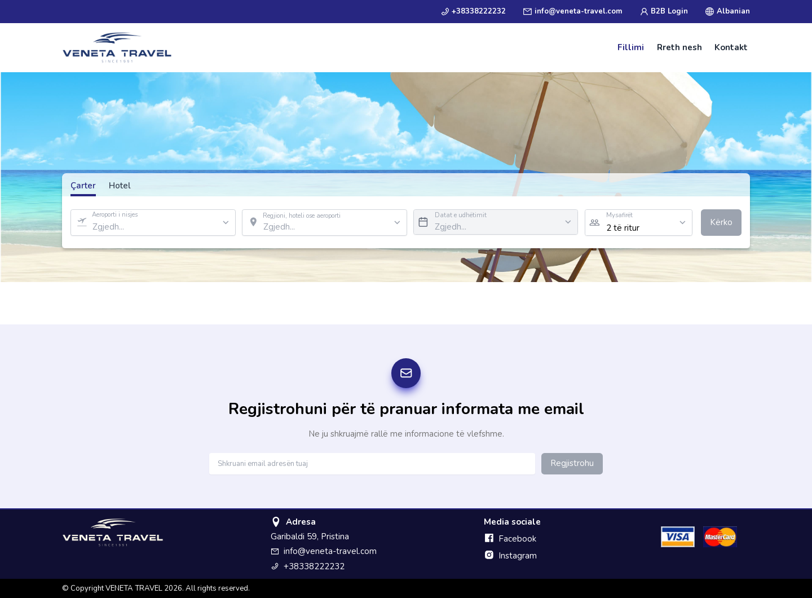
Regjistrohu (572, 463)
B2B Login (664, 11)
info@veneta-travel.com (573, 11)
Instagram (510, 555)
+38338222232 (473, 11)
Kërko (721, 222)
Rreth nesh (679, 47)
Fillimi (630, 47)
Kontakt (731, 47)
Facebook (510, 538)
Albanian (727, 11)
